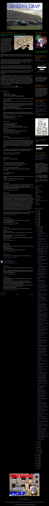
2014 (37, 455)
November (39, 228)
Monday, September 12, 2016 (10, 257)
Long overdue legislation (41, 327)
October (38, 230)
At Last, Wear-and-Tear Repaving (41, 103)
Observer (5, 35)
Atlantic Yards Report (39, 185)
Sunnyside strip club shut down (42, 308)
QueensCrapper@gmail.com (40, 60)
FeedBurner (44, 71)
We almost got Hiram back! (41, 353)
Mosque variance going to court (42, 424)
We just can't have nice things (42, 317)
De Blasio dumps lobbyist (41, 416)
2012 (37, 458)
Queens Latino (37, 199)
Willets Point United (38, 159)
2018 (37, 222)
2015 (37, 454)
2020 (37, 219)
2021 (37, 217)
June (38, 444)
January (38, 452)
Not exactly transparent (41, 276)
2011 (37, 460)
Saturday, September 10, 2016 (10, 118)
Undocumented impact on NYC (42, 398)
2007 (37, 466)
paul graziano (17, 87)
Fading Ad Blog (38, 189)
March (38, 449)
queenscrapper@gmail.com (24, 499)
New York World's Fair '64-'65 (40, 154)
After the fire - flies (40, 412)
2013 (37, 457)
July (38, 442)
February (39, 450)
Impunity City (37, 195)
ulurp (22, 87)
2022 (37, 216)
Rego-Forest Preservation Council (41, 155)
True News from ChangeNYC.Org (41, 158)
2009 (37, 463)
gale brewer (11, 87)
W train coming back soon (41, 284)
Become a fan (37, 139)
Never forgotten (40, 370)
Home (17, 294)
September (39, 231)
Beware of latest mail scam (41, 405)
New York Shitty (38, 196)
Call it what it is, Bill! (40, 321)
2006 (37, 468)
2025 (37, 211)
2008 (37, 465)
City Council (6, 87)
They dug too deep (40, 422)
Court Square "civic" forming (42, 271)
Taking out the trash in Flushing (42, 326)
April (38, 447)
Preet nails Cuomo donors (41, 288)
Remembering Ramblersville (42, 304)
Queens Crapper (8, 86)
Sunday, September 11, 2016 (10, 180)
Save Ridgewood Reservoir (40, 156)
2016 (37, 225)
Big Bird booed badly (40, 439)
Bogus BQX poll (40, 388)
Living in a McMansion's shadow (42, 246)
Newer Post (3, 294)
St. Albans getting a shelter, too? (42, 313)
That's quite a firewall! (41, 283)
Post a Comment (3, 292)
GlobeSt (36, 193)
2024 (37, 213)
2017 (37, 224)
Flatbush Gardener (38, 191)
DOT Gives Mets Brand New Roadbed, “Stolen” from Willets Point (41, 106)
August (38, 441)
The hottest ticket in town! (41, 293)
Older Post (31, 294)
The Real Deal (37, 203)
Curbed (36, 188)
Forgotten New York (38, 192)
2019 (37, 220)
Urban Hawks (37, 204)
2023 (37, 214)
